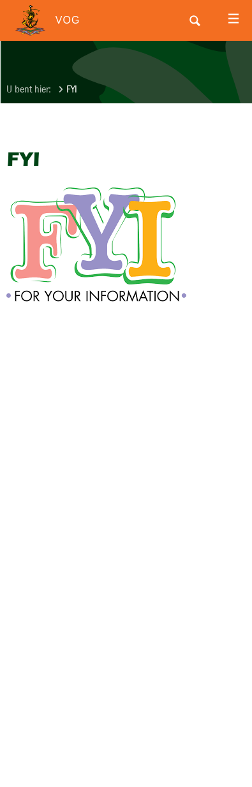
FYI (71, 89)
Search (194, 20)
